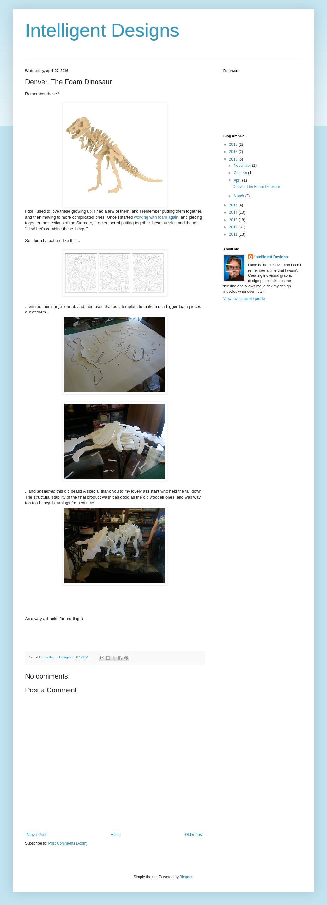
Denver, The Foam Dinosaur (256, 186)
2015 (234, 205)
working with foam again (156, 217)
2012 (234, 227)
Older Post (194, 834)
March (239, 196)
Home (116, 834)
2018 (234, 144)
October (241, 173)
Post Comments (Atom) (67, 843)
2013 (234, 220)
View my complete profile (244, 299)
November (243, 165)
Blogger (186, 877)
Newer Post (36, 834)
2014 (234, 212)
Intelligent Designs (102, 30)
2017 (234, 152)
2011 (234, 234)
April (238, 180)
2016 (234, 159)
